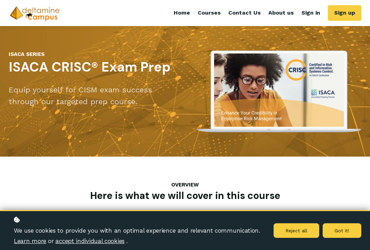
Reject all (296, 230)
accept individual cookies (90, 241)
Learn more (30, 241)
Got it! (341, 230)
